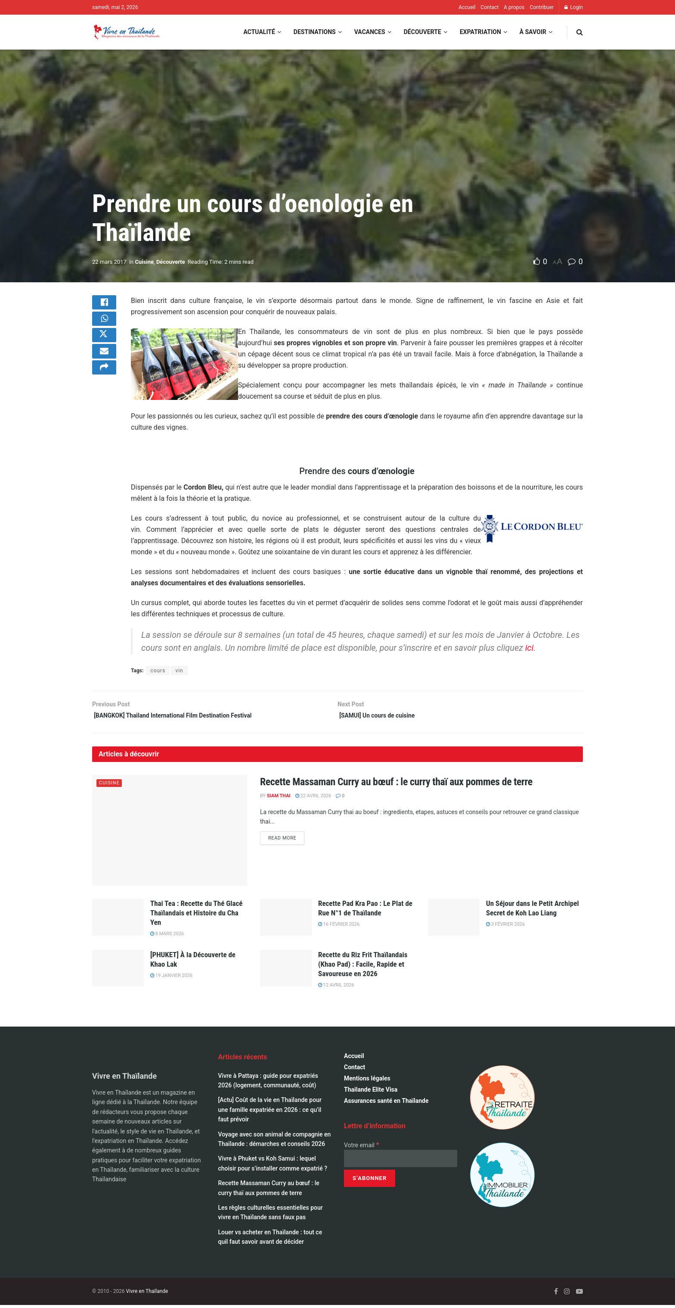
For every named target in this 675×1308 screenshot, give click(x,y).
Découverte (422, 31)
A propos (514, 7)
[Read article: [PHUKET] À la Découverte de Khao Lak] (118, 971)
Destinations (315, 31)
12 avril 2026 (336, 988)
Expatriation (480, 31)
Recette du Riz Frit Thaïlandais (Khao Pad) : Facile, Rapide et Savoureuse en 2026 (363, 966)
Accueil (466, 7)
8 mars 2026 (167, 937)
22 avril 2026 (313, 799)
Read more (286, 840)
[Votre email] (400, 1161)
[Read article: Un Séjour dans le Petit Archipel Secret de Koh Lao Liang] (454, 920)
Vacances (369, 31)
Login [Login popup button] (573, 7)
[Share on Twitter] (104, 347)
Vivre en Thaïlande (147, 1294)
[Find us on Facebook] (556, 1294)
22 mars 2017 (109, 262)
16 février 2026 (338, 927)
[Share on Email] (104, 367)
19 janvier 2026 (171, 978)
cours (157, 671)
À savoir (533, 31)
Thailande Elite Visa (370, 1092)
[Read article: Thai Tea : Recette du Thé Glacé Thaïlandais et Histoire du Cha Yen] (118, 920)
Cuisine (144, 262)
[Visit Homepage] (126, 32)
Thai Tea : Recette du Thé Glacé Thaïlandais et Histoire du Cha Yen (196, 916)
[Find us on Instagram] (567, 1294)
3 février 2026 (505, 927)
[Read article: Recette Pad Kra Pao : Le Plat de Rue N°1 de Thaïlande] (286, 920)
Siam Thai (279, 799)
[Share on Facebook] (104, 305)
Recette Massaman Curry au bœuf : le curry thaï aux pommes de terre (396, 784)
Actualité (259, 31)
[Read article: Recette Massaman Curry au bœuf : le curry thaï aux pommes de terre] (169, 832)
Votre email (361, 1148)
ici (529, 648)
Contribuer (541, 7)
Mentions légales (367, 1081)
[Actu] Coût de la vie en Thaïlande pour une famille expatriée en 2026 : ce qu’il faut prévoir (270, 1112)
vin (179, 671)
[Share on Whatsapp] (104, 326)
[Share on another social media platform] (104, 388)
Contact (489, 7)
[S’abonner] (369, 1181)
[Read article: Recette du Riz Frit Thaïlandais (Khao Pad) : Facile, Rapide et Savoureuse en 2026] (286, 971)
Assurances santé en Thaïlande (386, 1103)
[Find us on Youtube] (579, 1294)
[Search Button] (579, 32)
